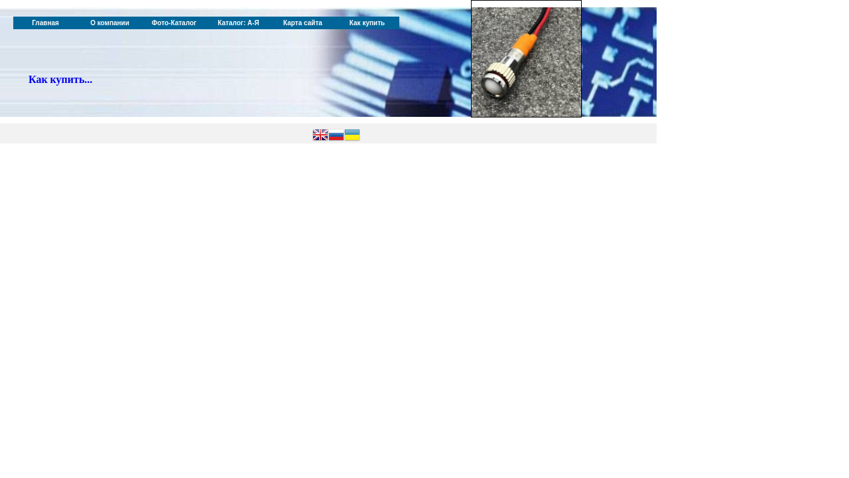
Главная (45, 23)
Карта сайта (302, 23)
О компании (109, 23)
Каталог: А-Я (238, 23)
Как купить (367, 23)
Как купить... (60, 79)
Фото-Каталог (174, 23)
